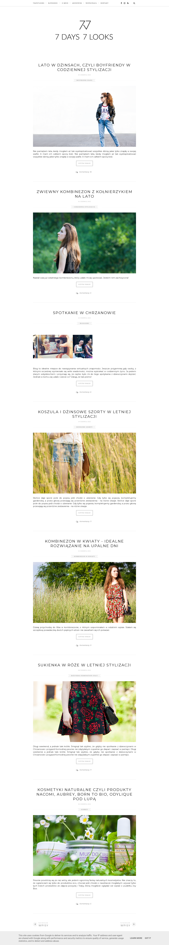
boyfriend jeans (84, 80)
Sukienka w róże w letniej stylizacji (84, 665)
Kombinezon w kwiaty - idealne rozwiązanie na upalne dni (84, 543)
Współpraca (91, 3)
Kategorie (53, 3)
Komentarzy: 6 (85, 392)
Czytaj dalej (84, 163)
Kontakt (105, 3)
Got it (148, 938)
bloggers (84, 323)
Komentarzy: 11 (85, 521)
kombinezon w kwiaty (84, 556)
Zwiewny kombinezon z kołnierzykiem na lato (84, 194)
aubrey (84, 809)
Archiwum (77, 3)
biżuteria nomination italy (84, 675)
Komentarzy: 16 (85, 172)
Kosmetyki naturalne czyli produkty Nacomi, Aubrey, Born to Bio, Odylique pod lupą (84, 794)
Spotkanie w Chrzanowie (84, 313)
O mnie (65, 3)
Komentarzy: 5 (85, 293)
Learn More (136, 938)
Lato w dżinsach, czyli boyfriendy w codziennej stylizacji (84, 67)
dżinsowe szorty (84, 427)
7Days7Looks (38, 3)
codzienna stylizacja (84, 207)
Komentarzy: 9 (85, 645)
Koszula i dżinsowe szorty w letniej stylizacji (84, 414)
